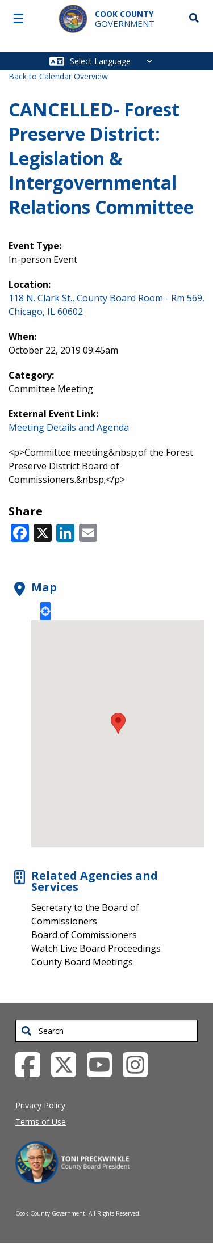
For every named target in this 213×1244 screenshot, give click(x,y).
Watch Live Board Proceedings (96, 948)
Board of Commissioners (84, 934)
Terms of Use (40, 1121)
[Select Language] (114, 61)
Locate (45, 611)
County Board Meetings (82, 962)
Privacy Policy (40, 1105)
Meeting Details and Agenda (69, 427)
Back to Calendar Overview (58, 76)
